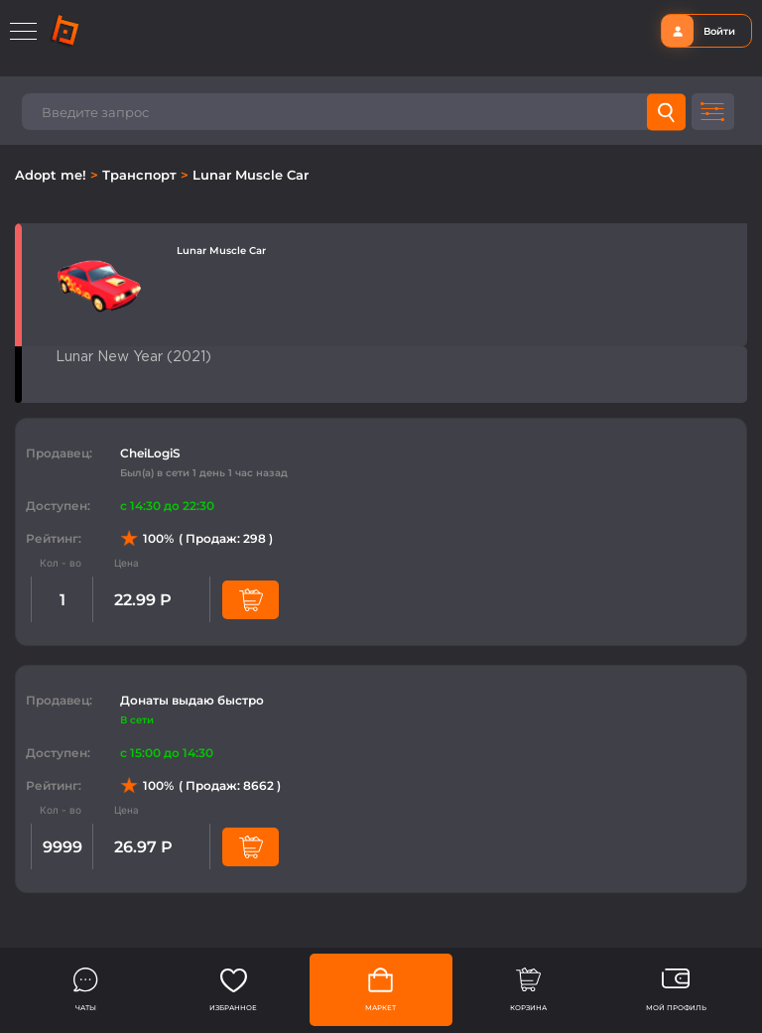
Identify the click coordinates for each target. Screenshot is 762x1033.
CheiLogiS (150, 453)
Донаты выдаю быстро (192, 700)
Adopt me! (52, 175)
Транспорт (141, 175)
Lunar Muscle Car (250, 175)
